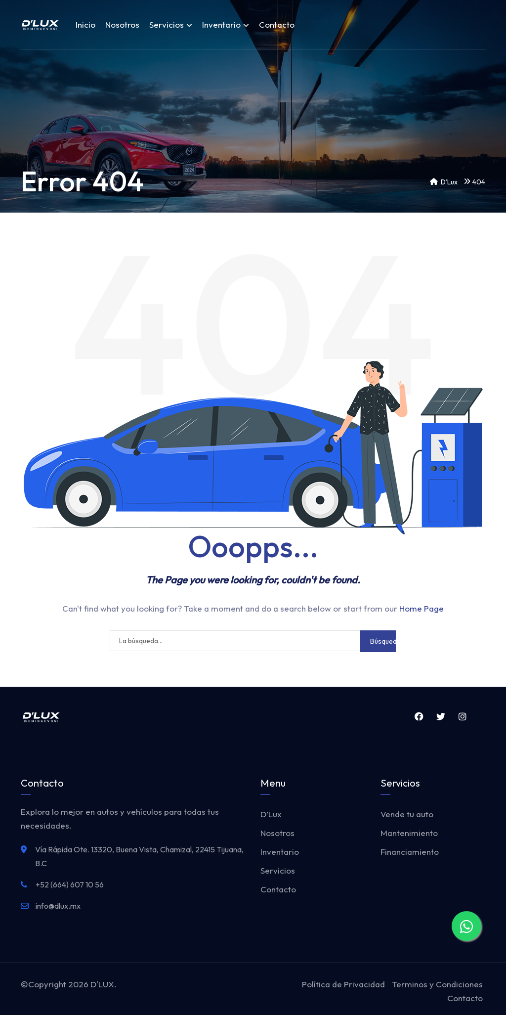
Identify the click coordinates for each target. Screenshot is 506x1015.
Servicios (170, 24)
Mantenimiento (409, 833)
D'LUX (102, 984)
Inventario (225, 24)
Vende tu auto (406, 814)
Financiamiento (409, 851)
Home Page (421, 608)
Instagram (462, 716)
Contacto (277, 24)
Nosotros (122, 24)
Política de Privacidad (343, 984)
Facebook (418, 716)
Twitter (440, 716)
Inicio (85, 24)
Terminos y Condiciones (437, 984)
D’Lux (271, 814)
